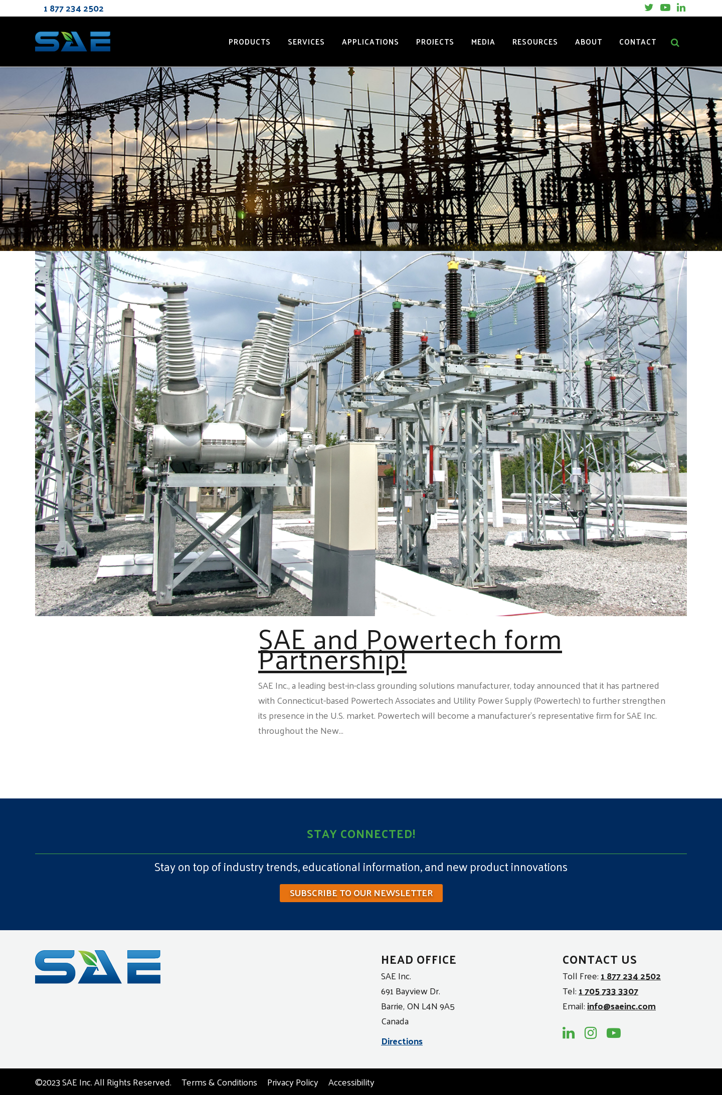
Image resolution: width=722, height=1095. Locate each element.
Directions (402, 1040)
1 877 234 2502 (631, 975)
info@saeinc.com (621, 1005)
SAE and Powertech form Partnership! (410, 648)
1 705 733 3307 (608, 990)
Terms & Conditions (219, 1081)
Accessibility (351, 1081)
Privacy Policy (292, 1081)
